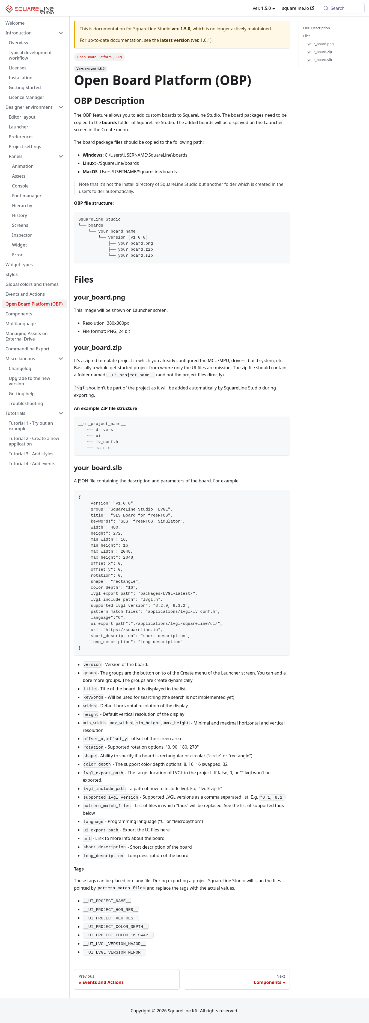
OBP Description (316, 27)
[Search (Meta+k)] (343, 8)
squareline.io (298, 8)
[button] (34, 32)
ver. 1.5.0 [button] (262, 8)
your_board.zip (320, 51)
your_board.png (321, 43)
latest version (175, 40)
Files (307, 35)
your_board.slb (320, 59)
